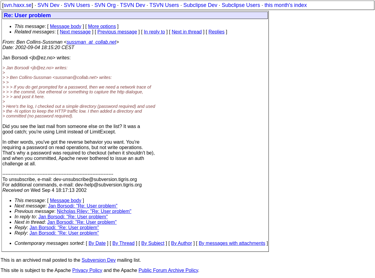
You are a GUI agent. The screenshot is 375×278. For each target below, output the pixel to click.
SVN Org (105, 5)
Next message (75, 31)
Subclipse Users (241, 5)
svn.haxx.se (18, 5)
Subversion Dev (99, 260)
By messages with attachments (232, 243)
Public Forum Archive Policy (168, 270)
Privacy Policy (87, 270)
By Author (181, 243)
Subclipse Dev (200, 5)
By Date (97, 243)
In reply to (154, 31)
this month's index (286, 5)
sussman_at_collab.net (91, 42)
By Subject (152, 243)
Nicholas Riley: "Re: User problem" (94, 211)
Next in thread (187, 31)
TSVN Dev (132, 5)
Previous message (117, 31)
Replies (216, 31)
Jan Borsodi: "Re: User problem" (82, 205)
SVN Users (77, 5)
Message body (65, 26)
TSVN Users (164, 5)
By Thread (124, 243)
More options (102, 26)
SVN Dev (48, 5)
